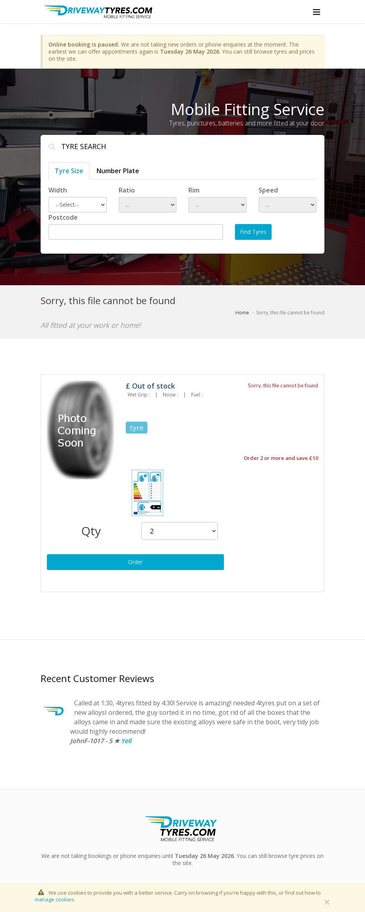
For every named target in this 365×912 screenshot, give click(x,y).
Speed (268, 190)
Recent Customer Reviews (97, 678)
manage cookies (54, 899)
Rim (193, 190)
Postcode (63, 217)
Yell (126, 740)
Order (135, 562)
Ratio (127, 190)
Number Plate (118, 170)
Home (242, 312)
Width (57, 190)
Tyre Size (69, 170)
